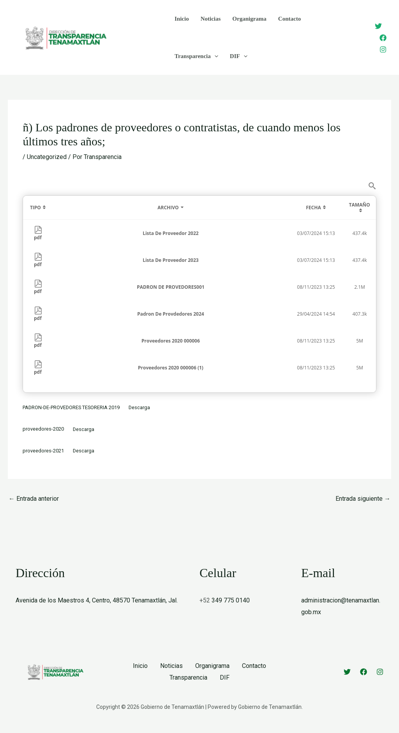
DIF (238, 56)
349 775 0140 (231, 600)
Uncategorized (47, 157)
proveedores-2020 (43, 429)
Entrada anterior (34, 498)
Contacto (289, 19)
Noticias (211, 19)
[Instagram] (383, 49)
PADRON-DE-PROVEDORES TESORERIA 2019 (71, 407)
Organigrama (249, 19)
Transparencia (196, 56)
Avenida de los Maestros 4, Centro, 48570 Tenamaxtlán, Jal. (97, 600)
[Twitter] (378, 26)
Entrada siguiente (362, 498)
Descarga (139, 407)
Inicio (182, 19)
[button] (214, 56)
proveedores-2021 (43, 451)
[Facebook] (383, 37)
